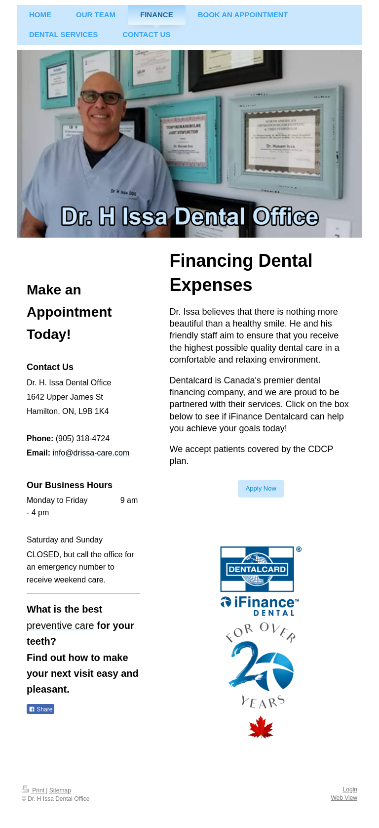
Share (40, 709)
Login (350, 789)
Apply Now (261, 488)
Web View (344, 797)
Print (34, 790)
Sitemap (60, 790)
